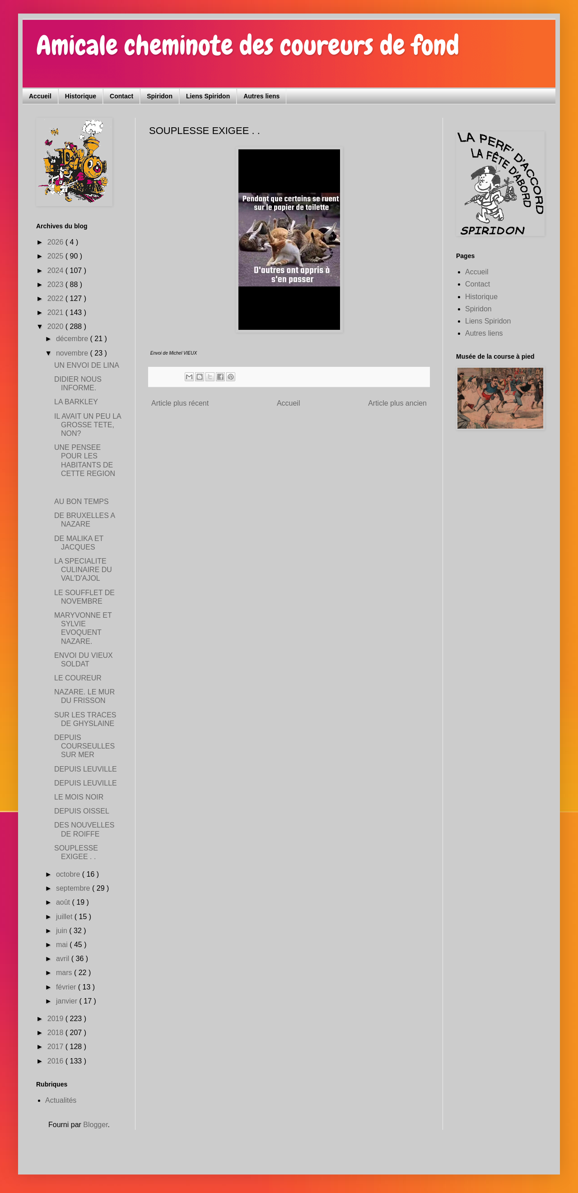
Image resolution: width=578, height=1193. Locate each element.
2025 (56, 256)
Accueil (40, 96)
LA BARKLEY (76, 402)
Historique (80, 96)
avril (63, 958)
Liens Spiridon (208, 96)
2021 (56, 312)
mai (63, 944)
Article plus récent (180, 403)
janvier (67, 1001)
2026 (56, 242)
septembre (74, 888)
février (67, 987)
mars (65, 972)
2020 (56, 326)
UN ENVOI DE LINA (86, 365)
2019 (56, 1018)
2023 (56, 284)
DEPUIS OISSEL (81, 811)
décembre (73, 338)
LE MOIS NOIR (78, 797)
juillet (65, 916)
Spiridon (159, 96)
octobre (69, 874)
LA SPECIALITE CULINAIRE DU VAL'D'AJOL (83, 569)
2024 (56, 270)
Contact (121, 96)
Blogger (95, 1124)
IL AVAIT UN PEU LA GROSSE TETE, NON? (87, 424)
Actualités (60, 1100)
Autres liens (261, 96)
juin (62, 930)
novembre (73, 353)
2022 (56, 298)
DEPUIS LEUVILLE (85, 769)
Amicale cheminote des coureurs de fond (247, 45)
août (64, 902)
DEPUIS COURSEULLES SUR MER (84, 746)
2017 (56, 1046)
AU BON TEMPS (81, 501)
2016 (56, 1061)
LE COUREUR (78, 678)
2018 (56, 1032)
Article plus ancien (397, 403)
